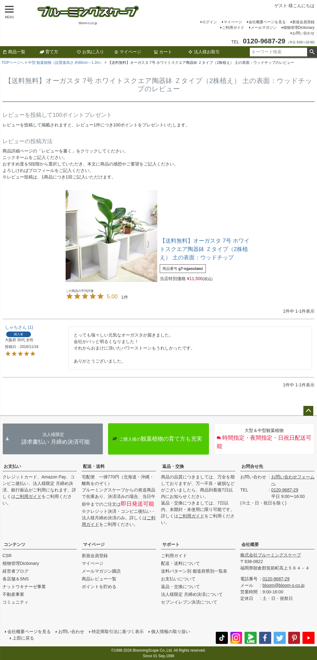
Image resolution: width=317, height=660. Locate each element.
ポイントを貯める (99, 586)
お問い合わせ (303, 33)
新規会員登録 (303, 22)
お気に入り (90, 51)
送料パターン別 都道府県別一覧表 (194, 571)
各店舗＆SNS (15, 578)
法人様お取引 (204, 51)
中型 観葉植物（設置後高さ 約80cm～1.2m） (65, 62)
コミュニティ (15, 602)
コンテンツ (14, 544)
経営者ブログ (15, 571)
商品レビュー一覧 (99, 578)
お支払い (12, 466)
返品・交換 (173, 466)
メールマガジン (264, 27)
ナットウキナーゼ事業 (24, 586)
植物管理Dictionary (299, 27)
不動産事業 (13, 594)
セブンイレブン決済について (189, 602)
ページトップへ (308, 411)
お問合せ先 (252, 466)
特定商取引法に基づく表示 (118, 631)
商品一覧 (13, 51)
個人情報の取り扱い (170, 631)
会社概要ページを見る (267, 22)
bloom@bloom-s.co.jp (284, 585)
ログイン (209, 22)
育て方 (49, 51)
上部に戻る (23, 638)
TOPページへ (13, 62)
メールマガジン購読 (101, 571)
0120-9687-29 (284, 489)
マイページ (233, 22)
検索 (312, 52)
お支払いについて (178, 578)
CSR (7, 555)
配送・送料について (180, 563)
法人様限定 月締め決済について (192, 594)
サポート (171, 544)
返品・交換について (180, 586)
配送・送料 (94, 466)
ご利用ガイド (233, 27)
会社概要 (250, 544)
